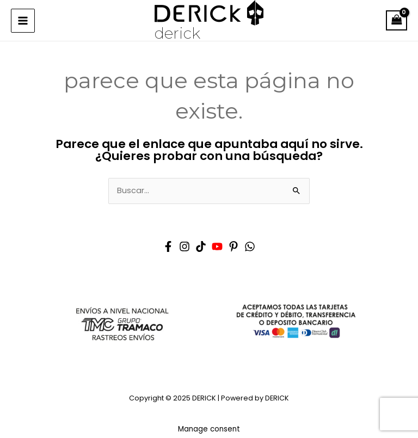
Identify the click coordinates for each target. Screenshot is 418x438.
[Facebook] (168, 246)
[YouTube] (217, 246)
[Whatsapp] (250, 246)
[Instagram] (184, 246)
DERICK (177, 33)
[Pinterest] (233, 246)
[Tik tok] (201, 246)
